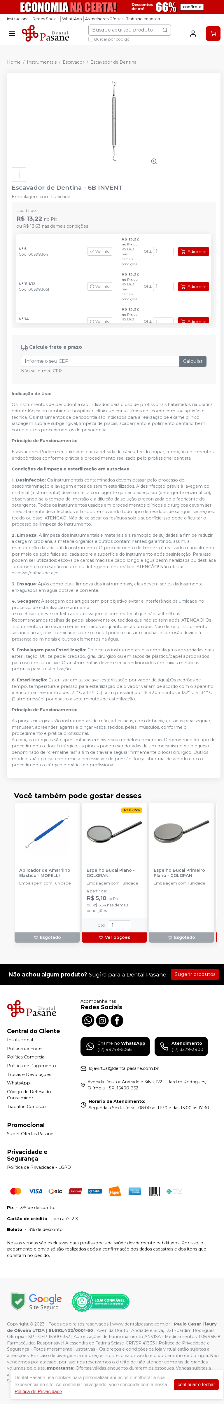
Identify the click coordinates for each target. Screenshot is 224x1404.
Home (14, 62)
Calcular (193, 361)
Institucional (18, 19)
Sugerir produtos (195, 974)
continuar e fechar (196, 1384)
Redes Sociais (46, 19)
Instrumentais (42, 62)
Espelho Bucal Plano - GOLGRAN (111, 873)
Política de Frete (24, 1048)
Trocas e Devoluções (29, 1074)
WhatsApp (72, 19)
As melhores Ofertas (104, 19)
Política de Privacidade (38, 1391)
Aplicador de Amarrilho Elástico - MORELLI (44, 873)
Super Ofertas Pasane (30, 1133)
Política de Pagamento (31, 1065)
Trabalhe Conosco (26, 1106)
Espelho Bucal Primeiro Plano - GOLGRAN (179, 873)
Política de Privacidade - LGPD (39, 1167)
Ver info (100, 251)
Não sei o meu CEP (41, 371)
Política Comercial (26, 1057)
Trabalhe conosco (143, 19)
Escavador (73, 62)
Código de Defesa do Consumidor (29, 1095)
